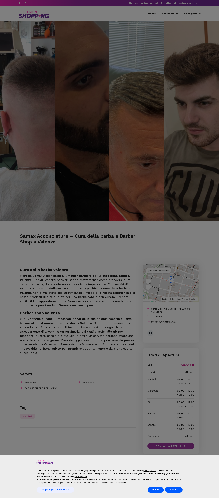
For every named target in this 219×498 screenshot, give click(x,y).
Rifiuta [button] (155, 489)
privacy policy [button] (149, 470)
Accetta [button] (174, 489)
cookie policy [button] (81, 476)
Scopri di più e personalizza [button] (55, 489)
